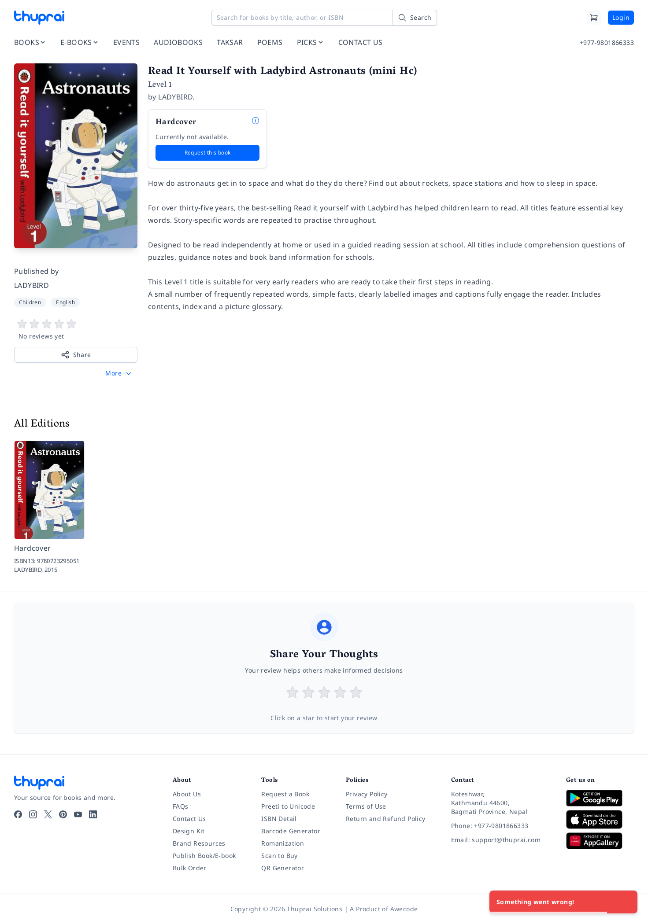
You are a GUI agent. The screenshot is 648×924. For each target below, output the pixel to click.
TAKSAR (230, 42)
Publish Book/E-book (204, 855)
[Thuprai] (39, 18)
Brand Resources (199, 843)
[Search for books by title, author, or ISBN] (324, 18)
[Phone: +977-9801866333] (501, 825)
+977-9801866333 (607, 42)
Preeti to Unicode (288, 806)
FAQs (181, 806)
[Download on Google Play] (600, 798)
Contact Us (189, 818)
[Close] (626, 902)
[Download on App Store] (600, 819)
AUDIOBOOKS (178, 42)
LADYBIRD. (176, 97)
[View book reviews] (75, 329)
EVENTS (126, 42)
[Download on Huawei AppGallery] (600, 840)
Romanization (282, 843)
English (65, 302)
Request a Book (285, 794)
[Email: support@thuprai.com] (501, 840)
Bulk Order (190, 868)
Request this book (208, 152)
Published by (36, 271)
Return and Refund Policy (386, 818)
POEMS (270, 42)
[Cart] (594, 18)
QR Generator (282, 868)
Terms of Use (366, 806)
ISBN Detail (278, 818)
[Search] (415, 18)
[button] (119, 373)
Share (76, 354)
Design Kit (189, 831)
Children (30, 302)
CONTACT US (360, 42)
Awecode (404, 909)
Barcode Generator (290, 831)
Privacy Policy (367, 794)
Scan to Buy (279, 855)
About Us (187, 794)
